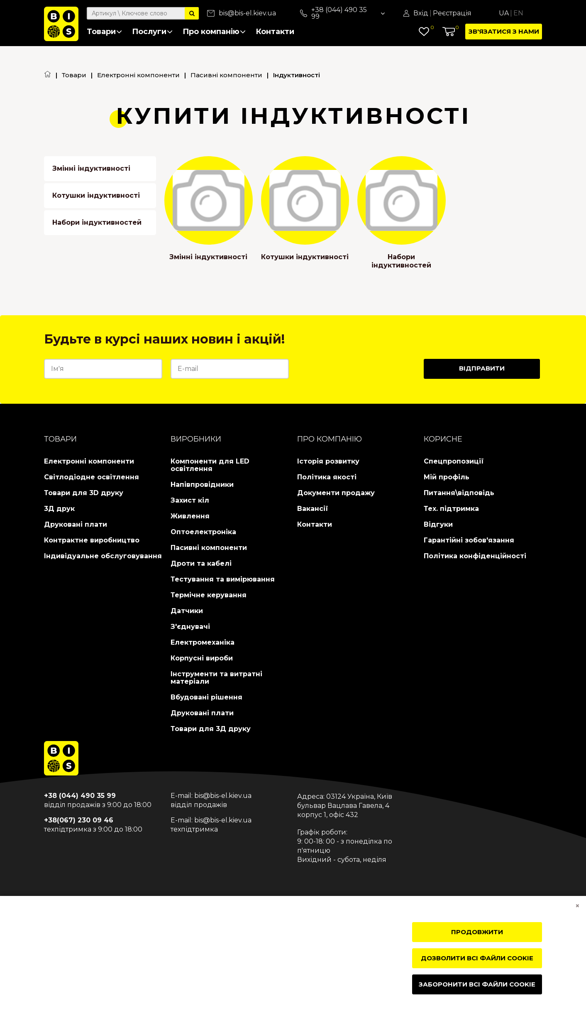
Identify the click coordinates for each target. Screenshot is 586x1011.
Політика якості (326, 477)
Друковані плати (75, 524)
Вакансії (312, 509)
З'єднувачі (190, 627)
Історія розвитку (328, 461)
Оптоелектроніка (203, 532)
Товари (104, 31)
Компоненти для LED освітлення (210, 465)
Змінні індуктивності (91, 168)
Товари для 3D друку (83, 493)
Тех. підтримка (451, 509)
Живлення (190, 516)
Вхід (420, 13)
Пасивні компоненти (226, 75)
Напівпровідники (202, 484)
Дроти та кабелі (201, 563)
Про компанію (214, 31)
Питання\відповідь (459, 493)
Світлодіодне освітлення (91, 477)
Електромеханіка (202, 642)
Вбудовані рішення (206, 697)
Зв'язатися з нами (504, 31)
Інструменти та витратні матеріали (216, 677)
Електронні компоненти (138, 75)
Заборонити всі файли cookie (477, 984)
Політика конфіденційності (475, 556)
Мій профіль (446, 477)
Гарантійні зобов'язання (469, 540)
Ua (504, 13)
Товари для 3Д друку (211, 729)
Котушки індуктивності (96, 195)
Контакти (275, 31)
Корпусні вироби (202, 658)
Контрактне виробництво (91, 540)
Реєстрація (452, 13)
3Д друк (59, 509)
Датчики (187, 611)
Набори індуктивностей (97, 222)
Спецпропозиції (454, 461)
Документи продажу (336, 493)
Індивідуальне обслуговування (103, 556)
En (518, 13)
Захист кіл (190, 500)
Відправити (482, 368)
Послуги (152, 31)
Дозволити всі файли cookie (477, 958)
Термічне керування (209, 595)
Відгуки (438, 524)
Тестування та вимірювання (223, 579)
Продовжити (477, 932)
